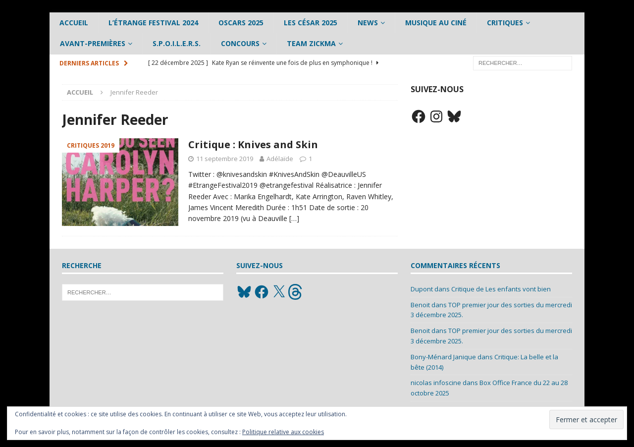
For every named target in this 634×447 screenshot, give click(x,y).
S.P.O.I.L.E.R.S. (177, 43)
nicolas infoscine (436, 382)
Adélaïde (279, 158)
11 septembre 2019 (224, 158)
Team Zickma (311, 43)
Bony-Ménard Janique (443, 356)
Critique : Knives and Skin (253, 144)
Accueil (73, 22)
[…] (294, 218)
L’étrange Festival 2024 (153, 22)
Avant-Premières (92, 43)
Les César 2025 (310, 22)
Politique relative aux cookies (283, 432)
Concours (240, 43)
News (368, 22)
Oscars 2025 (241, 22)
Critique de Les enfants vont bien (501, 288)
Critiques (505, 22)
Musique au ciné (436, 22)
